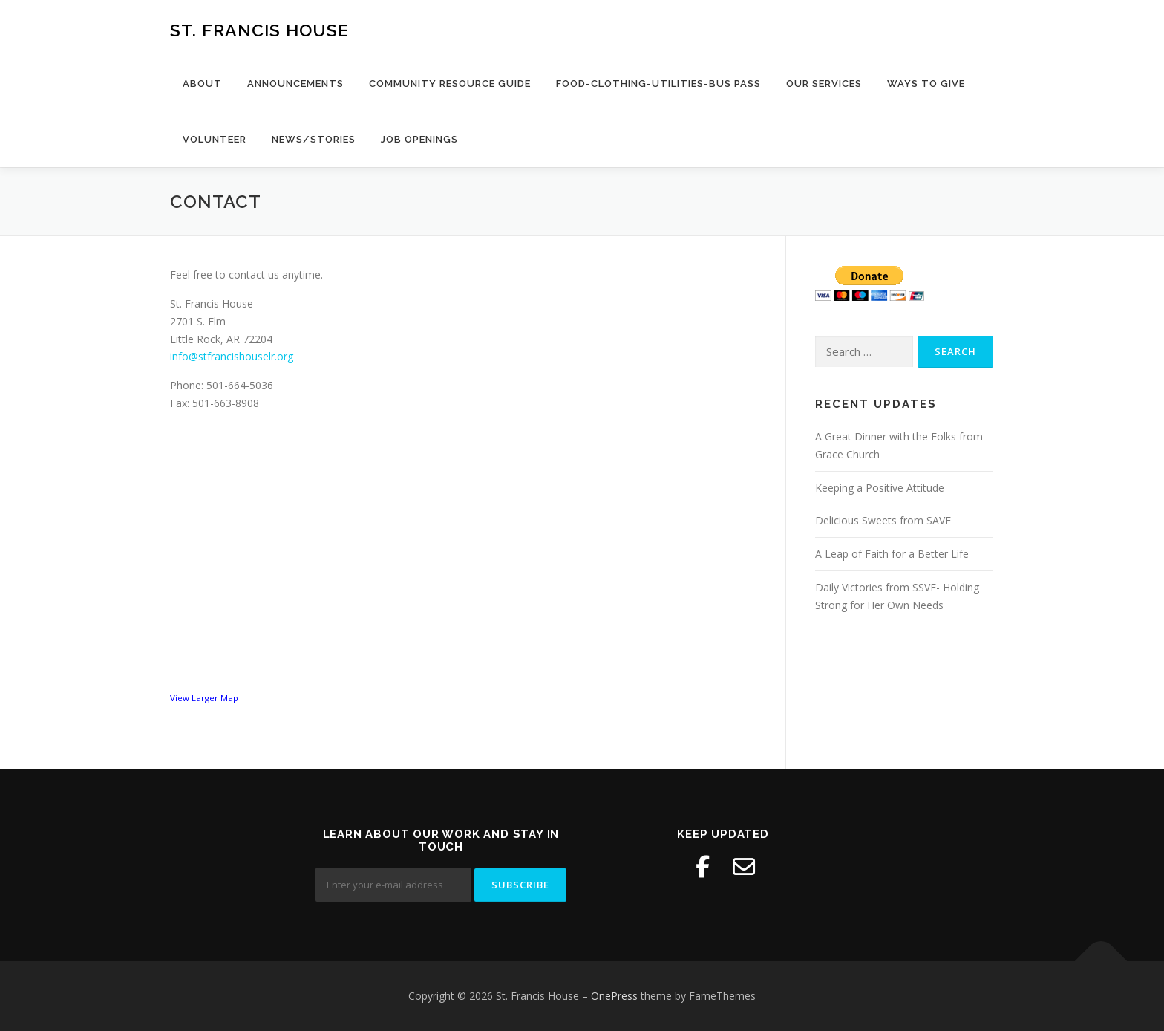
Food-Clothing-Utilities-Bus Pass (658, 83)
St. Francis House (259, 30)
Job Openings (419, 139)
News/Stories (314, 139)
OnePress (614, 996)
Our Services (824, 83)
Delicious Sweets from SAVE (883, 520)
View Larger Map (204, 697)
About (202, 83)
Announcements (295, 83)
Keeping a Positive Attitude (879, 488)
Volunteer (214, 139)
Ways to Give (926, 83)
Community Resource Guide (450, 83)
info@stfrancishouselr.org (231, 356)
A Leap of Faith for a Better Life (892, 554)
